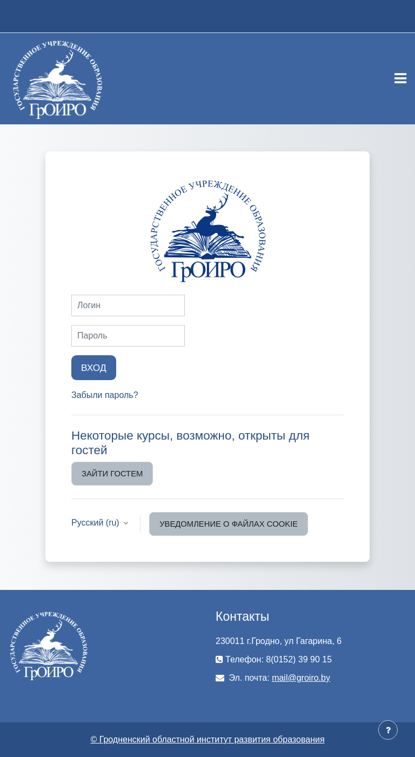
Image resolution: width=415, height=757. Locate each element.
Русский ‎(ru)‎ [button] (96, 522)
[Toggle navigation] (400, 78)
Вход (93, 367)
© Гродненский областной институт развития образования (207, 739)
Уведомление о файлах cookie (228, 524)
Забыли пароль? (104, 395)
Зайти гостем (112, 473)
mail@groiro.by (301, 677)
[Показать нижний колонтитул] (388, 730)
